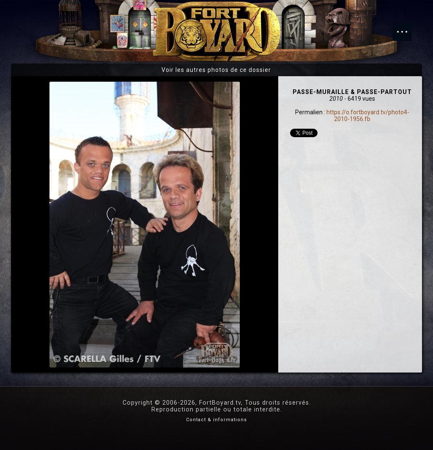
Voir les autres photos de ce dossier (216, 69)
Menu (406, 27)
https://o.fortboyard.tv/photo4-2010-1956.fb (367, 115)
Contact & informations (216, 419)
